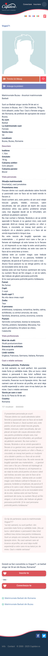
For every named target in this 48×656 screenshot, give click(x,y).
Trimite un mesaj (14, 79)
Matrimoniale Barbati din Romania (20, 598)
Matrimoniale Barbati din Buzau (19, 604)
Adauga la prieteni (15, 86)
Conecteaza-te (24, 585)
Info (4, 646)
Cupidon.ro (35, 646)
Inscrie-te (24, 573)
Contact (11, 646)
